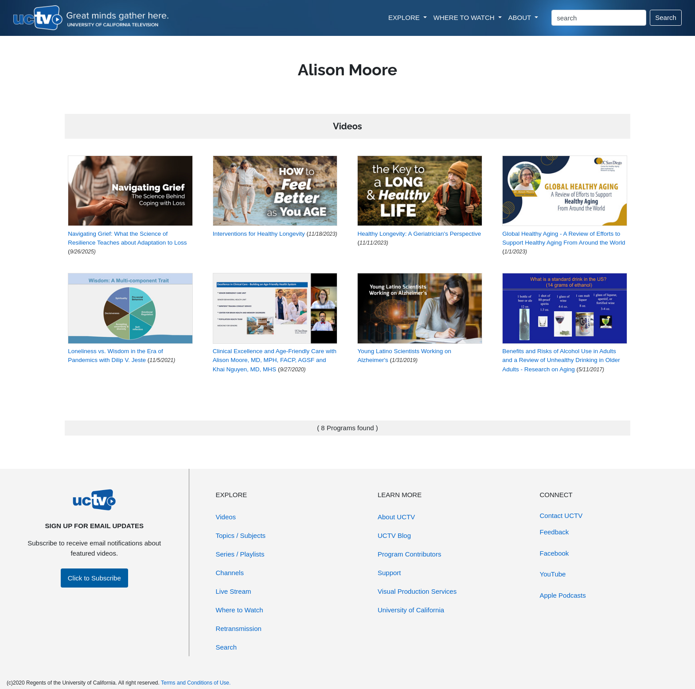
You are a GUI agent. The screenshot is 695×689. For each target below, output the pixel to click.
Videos (226, 517)
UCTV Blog (394, 535)
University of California (411, 610)
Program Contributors (409, 554)
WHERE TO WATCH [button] (464, 17)
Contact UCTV (561, 515)
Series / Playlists (240, 554)
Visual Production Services (417, 591)
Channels (230, 572)
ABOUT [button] (520, 17)
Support (389, 572)
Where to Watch (239, 610)
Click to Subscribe (94, 578)
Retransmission (239, 628)
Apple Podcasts (563, 595)
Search (665, 17)
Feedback (554, 532)
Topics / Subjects (241, 535)
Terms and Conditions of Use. (195, 683)
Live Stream (233, 591)
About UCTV (396, 517)
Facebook (554, 553)
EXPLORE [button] (405, 17)
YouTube (553, 574)
